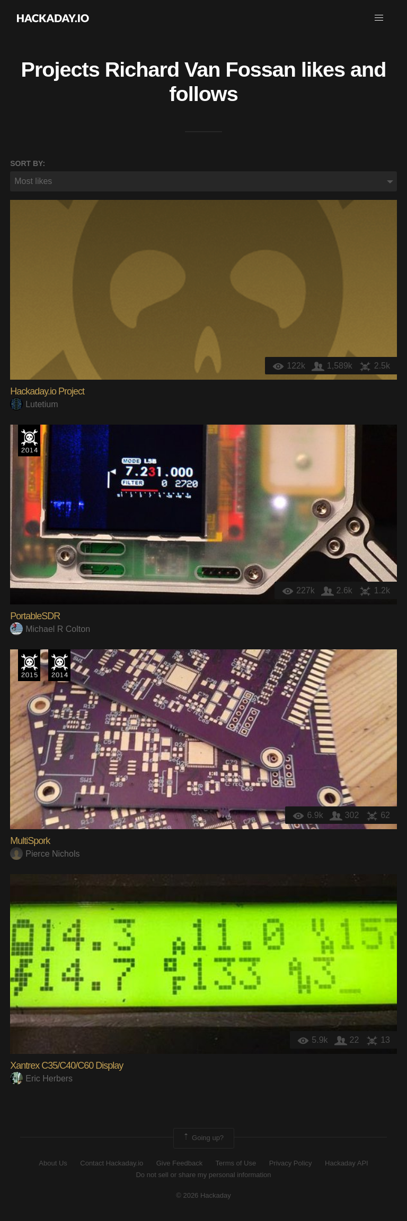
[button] (379, 18)
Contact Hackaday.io (111, 1163)
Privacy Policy (290, 1163)
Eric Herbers (41, 1078)
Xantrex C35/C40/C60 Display (66, 1065)
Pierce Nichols (44, 853)
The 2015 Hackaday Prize (29, 665)
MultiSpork (30, 841)
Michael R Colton (50, 629)
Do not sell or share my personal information (203, 1175)
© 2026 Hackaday (203, 1195)
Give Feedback (179, 1163)
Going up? (203, 1138)
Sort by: (27, 163)
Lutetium (34, 404)
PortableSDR (35, 616)
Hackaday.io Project (47, 391)
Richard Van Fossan (200, 69)
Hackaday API (346, 1163)
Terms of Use (236, 1163)
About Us (53, 1163)
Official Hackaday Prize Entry (29, 440)
